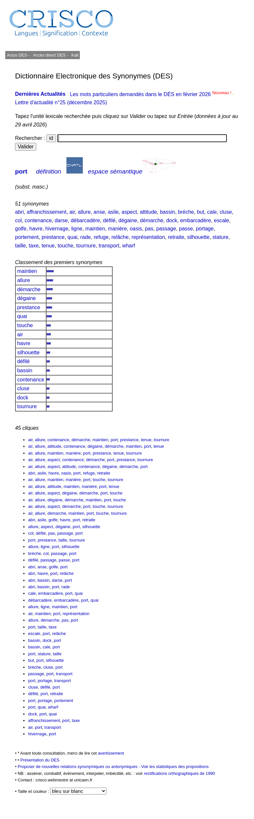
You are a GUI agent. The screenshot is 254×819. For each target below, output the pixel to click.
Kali (74, 55)
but (200, 212)
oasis (136, 228)
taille (20, 245)
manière (117, 228)
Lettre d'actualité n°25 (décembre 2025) (61, 102)
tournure (86, 245)
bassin (167, 212)
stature (220, 237)
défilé (109, 220)
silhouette (198, 237)
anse (99, 212)
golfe (21, 228)
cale (212, 212)
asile (113, 212)
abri (19, 212)
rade (85, 237)
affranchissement (47, 212)
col (18, 220)
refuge (101, 237)
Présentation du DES (40, 760)
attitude (148, 212)
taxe (34, 245)
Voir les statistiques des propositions (175, 766)
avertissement (111, 753)
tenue (48, 245)
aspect (129, 212)
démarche (151, 220)
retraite (176, 237)
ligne (76, 228)
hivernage (56, 228)
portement (27, 237)
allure (84, 212)
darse (61, 220)
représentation (148, 237)
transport (109, 245)
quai (72, 237)
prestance (53, 237)
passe (186, 228)
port (21, 171)
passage (166, 228)
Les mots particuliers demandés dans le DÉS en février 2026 (151, 94)
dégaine (127, 220)
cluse (226, 212)
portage (204, 228)
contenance (38, 220)
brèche (186, 212)
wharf (128, 245)
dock (171, 220)
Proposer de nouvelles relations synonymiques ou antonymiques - (79, 766)
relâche (119, 237)
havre (36, 228)
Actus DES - (18, 55)
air (72, 212)
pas (149, 228)
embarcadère (195, 220)
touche (65, 245)
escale (221, 220)
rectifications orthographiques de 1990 (179, 773)
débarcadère (85, 220)
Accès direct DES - (50, 55)
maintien (95, 228)
